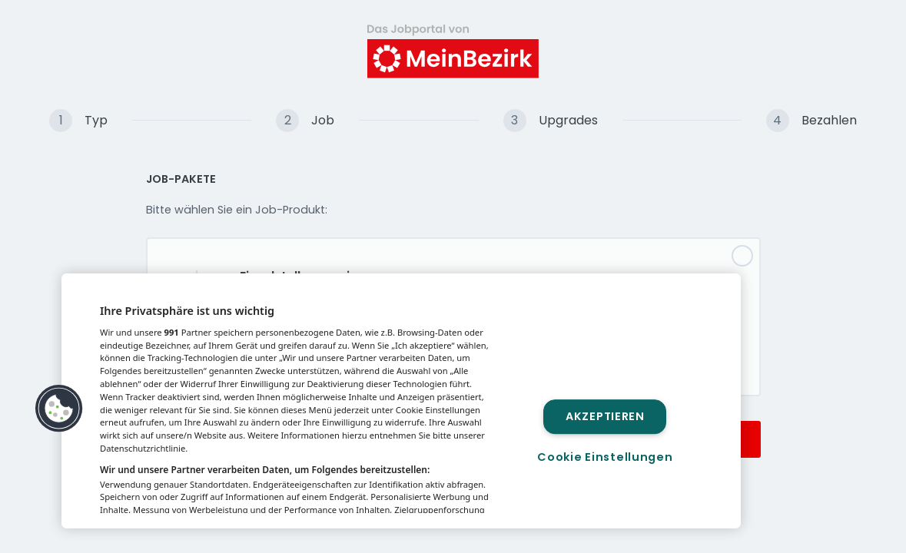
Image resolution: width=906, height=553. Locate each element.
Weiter (714, 439)
